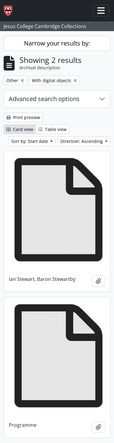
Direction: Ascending (82, 141)
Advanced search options (44, 99)
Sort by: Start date (30, 141)
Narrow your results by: (57, 43)
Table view (52, 129)
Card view (19, 129)
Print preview (23, 117)
